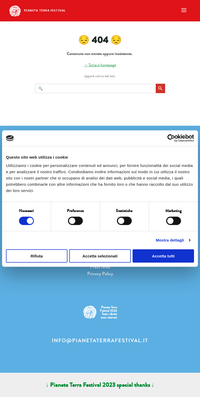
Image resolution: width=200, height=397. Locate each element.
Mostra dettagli (170, 240)
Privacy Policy (100, 273)
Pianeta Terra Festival (45, 10)
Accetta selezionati (99, 256)
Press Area (100, 266)
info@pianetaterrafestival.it (100, 340)
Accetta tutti (163, 256)
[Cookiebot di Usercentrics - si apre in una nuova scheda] (171, 138)
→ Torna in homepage (100, 65)
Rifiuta (36, 256)
